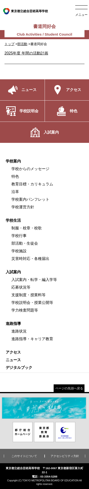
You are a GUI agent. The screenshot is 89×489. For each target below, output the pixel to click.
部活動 (22, 44)
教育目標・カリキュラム (32, 184)
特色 (15, 176)
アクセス (13, 352)
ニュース (13, 360)
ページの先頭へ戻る (69, 388)
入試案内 (13, 272)
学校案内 (13, 161)
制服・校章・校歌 (26, 228)
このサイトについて (24, 456)
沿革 (15, 192)
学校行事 (19, 236)
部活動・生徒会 (24, 243)
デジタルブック (19, 367)
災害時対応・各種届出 (30, 259)
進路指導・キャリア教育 (32, 339)
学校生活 (13, 220)
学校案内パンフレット (30, 199)
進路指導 (13, 324)
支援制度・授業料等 (28, 295)
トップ (9, 44)
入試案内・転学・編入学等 (34, 280)
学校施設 (19, 251)
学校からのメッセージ (30, 169)
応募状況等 (20, 287)
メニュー (81, 14)
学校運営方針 (22, 207)
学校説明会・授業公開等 (32, 303)
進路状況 (19, 331)
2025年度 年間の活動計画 (26, 53)
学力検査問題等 (24, 310)
